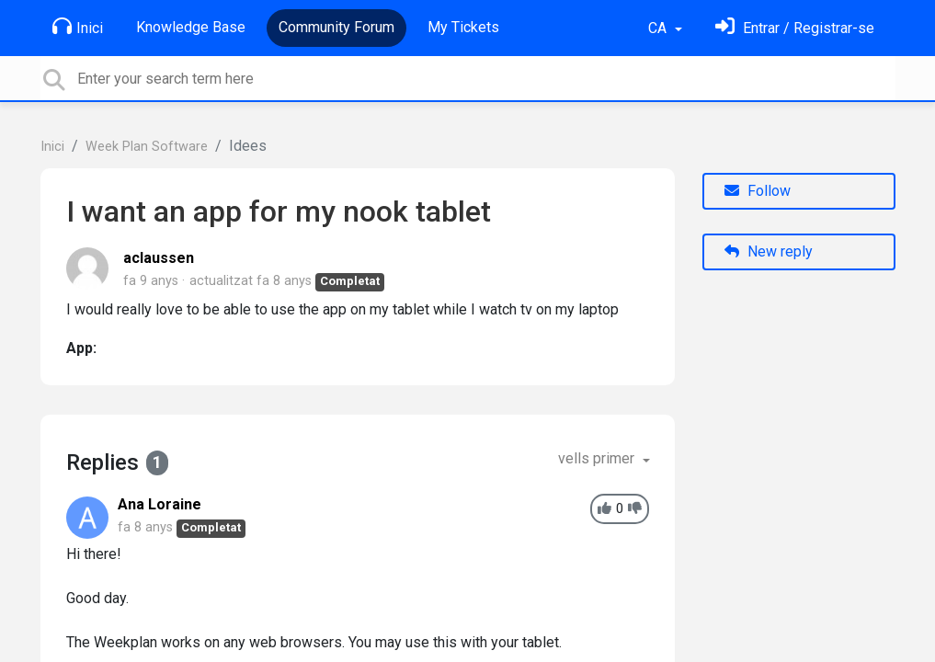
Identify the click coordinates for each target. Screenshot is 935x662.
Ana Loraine (159, 504)
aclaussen (158, 258)
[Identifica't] (795, 28)
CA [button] (659, 28)
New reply (768, 251)
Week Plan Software (147, 146)
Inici (77, 27)
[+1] (604, 508)
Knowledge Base (190, 27)
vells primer (598, 458)
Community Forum (336, 27)
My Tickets (463, 27)
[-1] (635, 508)
